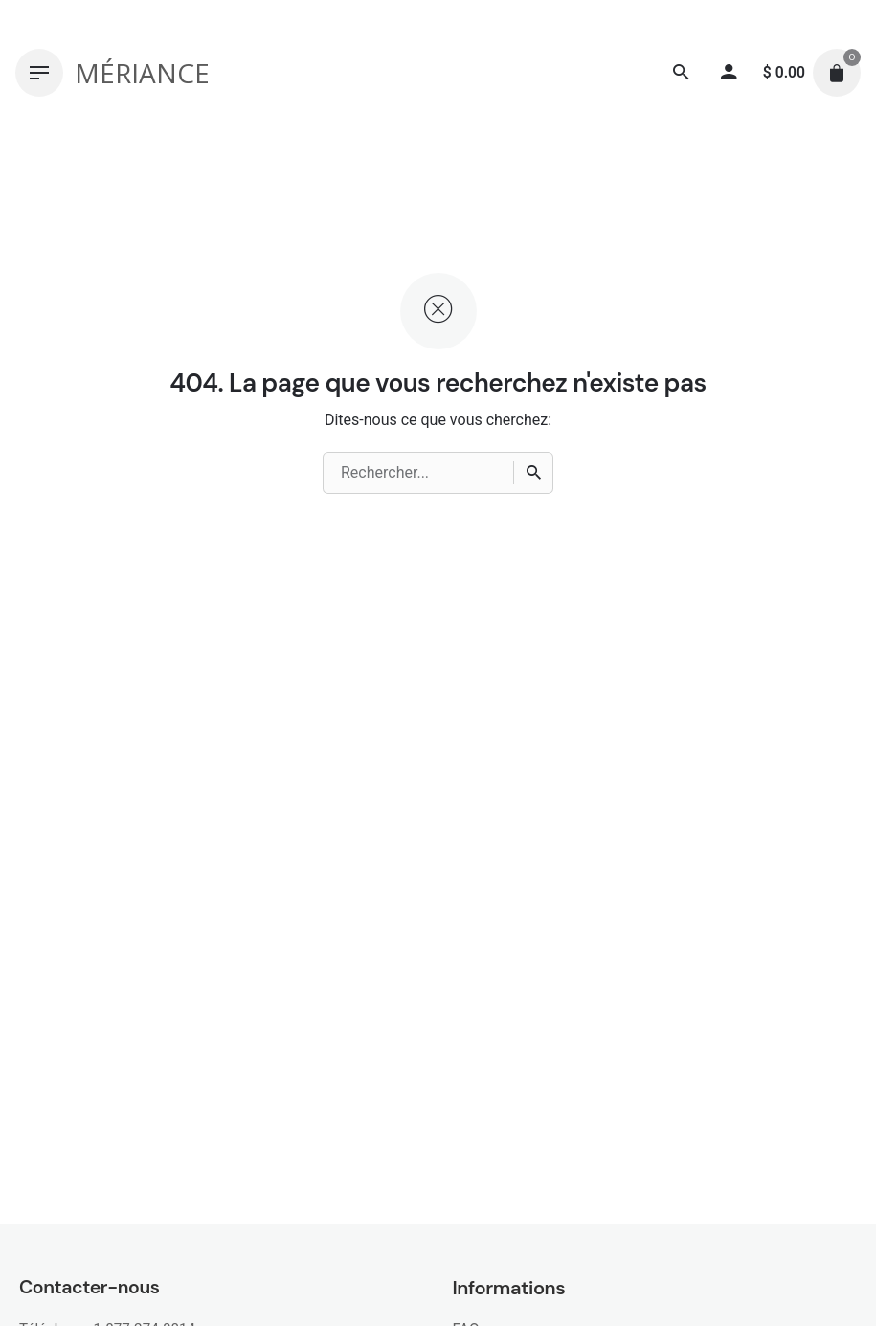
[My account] (729, 73)
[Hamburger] (39, 73)
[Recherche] (682, 73)
